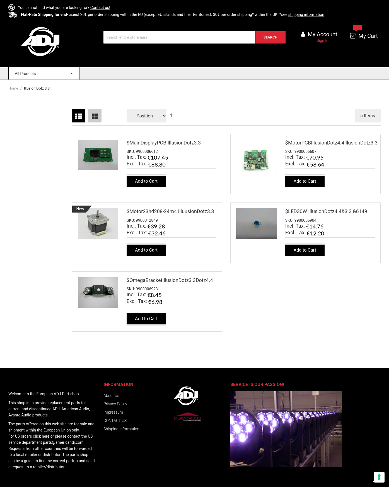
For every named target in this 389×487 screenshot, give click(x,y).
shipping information (306, 14)
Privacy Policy (115, 404)
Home (13, 88)
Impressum (113, 412)
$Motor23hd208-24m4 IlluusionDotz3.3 (170, 211)
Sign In (322, 40)
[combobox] (194, 37)
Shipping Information (121, 429)
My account (322, 34)
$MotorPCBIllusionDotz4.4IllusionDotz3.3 (331, 143)
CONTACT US (115, 420)
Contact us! (100, 7)
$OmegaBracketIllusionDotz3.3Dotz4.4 (170, 280)
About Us (111, 395)
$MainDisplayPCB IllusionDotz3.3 (164, 143)
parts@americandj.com (63, 442)
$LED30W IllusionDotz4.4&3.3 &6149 (326, 211)
